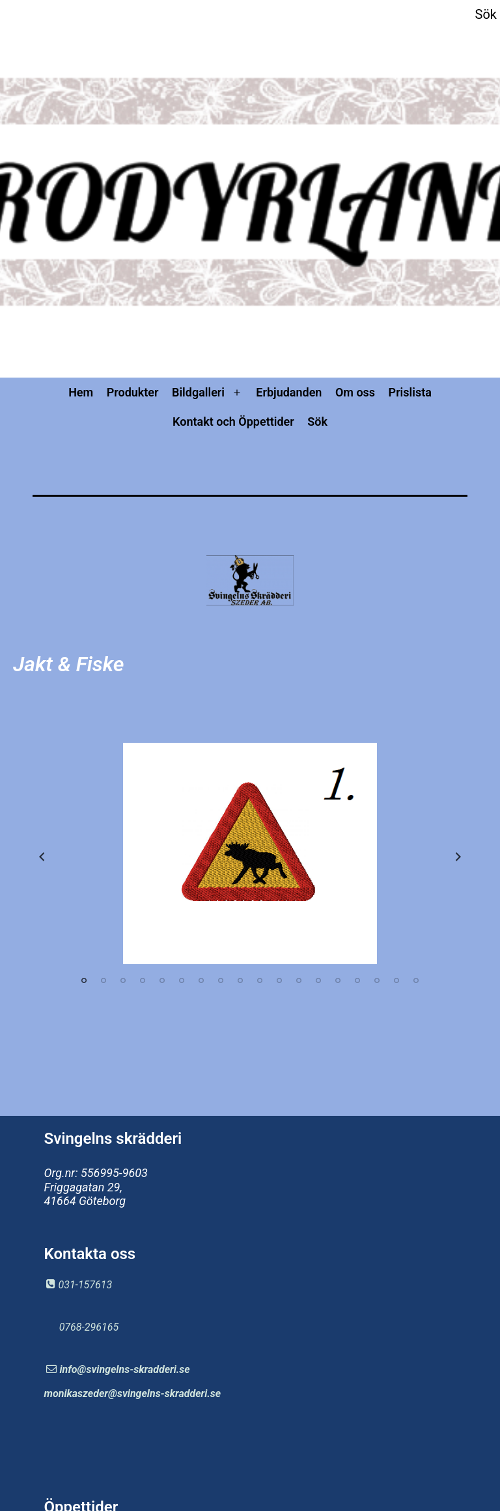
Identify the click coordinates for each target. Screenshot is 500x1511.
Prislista (410, 392)
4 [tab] (142, 980)
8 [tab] (220, 980)
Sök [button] (486, 14)
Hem (80, 392)
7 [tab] (201, 980)
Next (458, 856)
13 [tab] (318, 980)
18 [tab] (416, 980)
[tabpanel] (250, 853)
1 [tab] (83, 980)
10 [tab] (259, 980)
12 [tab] (298, 980)
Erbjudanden (289, 392)
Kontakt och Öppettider (233, 421)
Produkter (133, 392)
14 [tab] (337, 980)
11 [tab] (279, 980)
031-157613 (85, 1285)
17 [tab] (396, 980)
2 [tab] (103, 980)
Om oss (355, 392)
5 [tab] (162, 980)
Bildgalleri (198, 392)
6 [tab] (181, 980)
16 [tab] (376, 980)
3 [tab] (123, 980)
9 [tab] (240, 980)
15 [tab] (357, 980)
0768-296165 (88, 1327)
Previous (41, 856)
